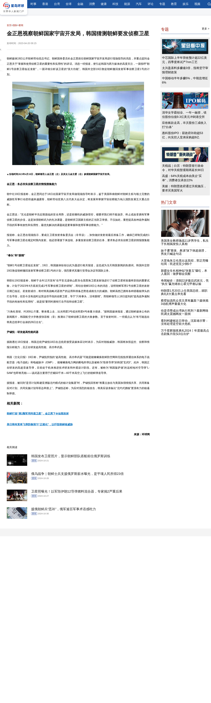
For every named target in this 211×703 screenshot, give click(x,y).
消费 (92, 4)
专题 (162, 4)
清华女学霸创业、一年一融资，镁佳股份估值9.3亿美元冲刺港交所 (184, 115)
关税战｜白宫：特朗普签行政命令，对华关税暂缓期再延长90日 (183, 168)
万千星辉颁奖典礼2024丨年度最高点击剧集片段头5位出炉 (185, 332)
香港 (45, 4)
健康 (104, 4)
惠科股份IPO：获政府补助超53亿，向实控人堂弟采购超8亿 (182, 135)
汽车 (139, 4)
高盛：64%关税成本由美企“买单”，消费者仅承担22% (182, 178)
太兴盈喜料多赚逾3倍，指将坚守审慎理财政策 (185, 70)
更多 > (205, 28)
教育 (174, 4)
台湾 (57, 4)
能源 (127, 4)
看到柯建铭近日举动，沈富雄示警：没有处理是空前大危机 (184, 322)
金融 (80, 4)
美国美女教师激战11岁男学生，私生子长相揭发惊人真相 (185, 242)
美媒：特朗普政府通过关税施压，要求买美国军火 (184, 188)
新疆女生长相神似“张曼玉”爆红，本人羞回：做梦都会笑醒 (184, 272)
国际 (15, 25)
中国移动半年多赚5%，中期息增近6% (185, 80)
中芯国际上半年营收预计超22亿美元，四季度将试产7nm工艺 (184, 60)
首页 (9, 25)
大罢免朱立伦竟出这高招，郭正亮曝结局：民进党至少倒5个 (184, 262)
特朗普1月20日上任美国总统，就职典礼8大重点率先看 (184, 292)
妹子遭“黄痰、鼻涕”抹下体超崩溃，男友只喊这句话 (184, 252)
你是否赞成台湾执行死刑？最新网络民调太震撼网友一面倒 (184, 312)
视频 (197, 4)
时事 (33, 4)
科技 (115, 4)
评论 (150, 4)
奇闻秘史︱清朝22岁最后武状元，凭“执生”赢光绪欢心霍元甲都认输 (185, 282)
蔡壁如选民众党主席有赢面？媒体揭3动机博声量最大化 (184, 302)
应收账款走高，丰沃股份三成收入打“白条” (184, 125)
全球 (69, 4)
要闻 (21, 25)
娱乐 (186, 4)
